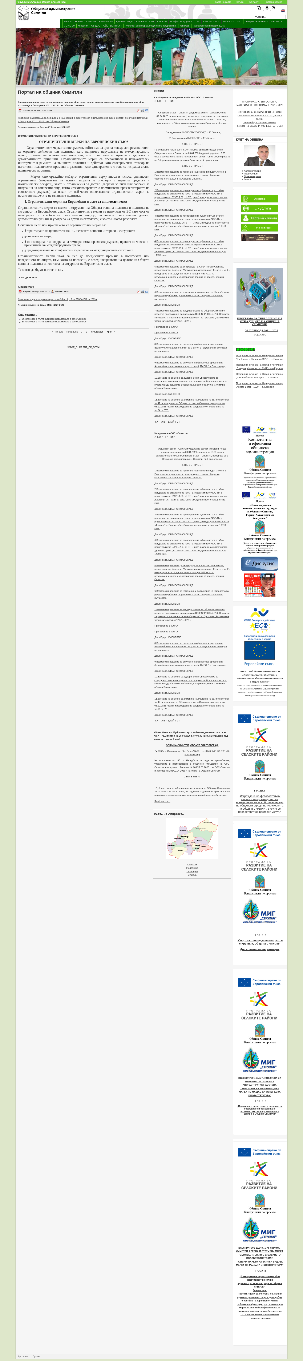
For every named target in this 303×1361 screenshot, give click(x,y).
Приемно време (252, 176)
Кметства (162, 21)
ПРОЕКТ (259, 790)
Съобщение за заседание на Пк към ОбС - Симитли (183, 97)
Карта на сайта (223, 2)
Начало (68, 21)
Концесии (83, 25)
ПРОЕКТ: (260, 935)
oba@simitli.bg (192, 754)
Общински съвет (145, 21)
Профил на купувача (181, 21)
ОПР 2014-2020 (211, 21)
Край (109, 331)
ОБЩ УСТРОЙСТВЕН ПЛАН (106, 25)
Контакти (254, 2)
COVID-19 (69, 25)
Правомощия (251, 173)
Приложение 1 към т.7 (166, 327)
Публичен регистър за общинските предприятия (151, 25)
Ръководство (106, 21)
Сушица (192, 875)
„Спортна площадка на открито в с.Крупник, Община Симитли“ (260, 942)
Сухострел (192, 871)
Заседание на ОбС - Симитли (170, 433)
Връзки (240, 2)
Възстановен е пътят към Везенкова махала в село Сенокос (54, 319)
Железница (192, 868)
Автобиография (252, 171)
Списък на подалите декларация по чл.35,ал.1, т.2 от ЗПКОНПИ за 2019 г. (57, 299)
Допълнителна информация (259, 949)
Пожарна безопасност (256, 21)
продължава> (29, 278)
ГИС (197, 21)
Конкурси (185, 25)
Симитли (91, 21)
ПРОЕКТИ (276, 21)
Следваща (97, 331)
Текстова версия (273, 2)
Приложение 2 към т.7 (166, 332)
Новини (79, 21)
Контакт (248, 179)
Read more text (162, 801)
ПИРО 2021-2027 (232, 21)
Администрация (124, 21)
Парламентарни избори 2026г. (209, 25)
